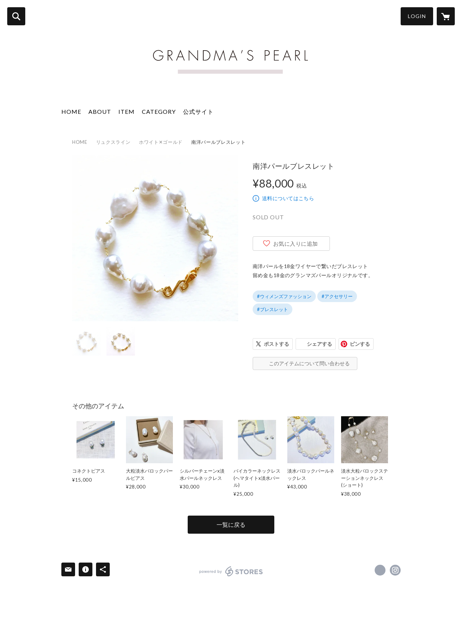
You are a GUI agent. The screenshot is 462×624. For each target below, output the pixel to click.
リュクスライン (113, 142)
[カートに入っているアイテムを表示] (446, 16)
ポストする (276, 344)
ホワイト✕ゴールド (161, 142)
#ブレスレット (272, 309)
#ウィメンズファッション (284, 296)
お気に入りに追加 (295, 243)
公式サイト (198, 111)
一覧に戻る (231, 524)
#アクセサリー (337, 296)
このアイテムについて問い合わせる (309, 363)
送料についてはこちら (288, 198)
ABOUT (99, 111)
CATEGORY (159, 111)
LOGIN (417, 16)
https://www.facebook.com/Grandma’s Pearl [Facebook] (380, 570)
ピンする (360, 344)
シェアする (319, 344)
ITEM (126, 111)
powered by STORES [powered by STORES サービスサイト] (231, 571)
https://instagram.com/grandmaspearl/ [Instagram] (395, 570)
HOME (71, 111)
